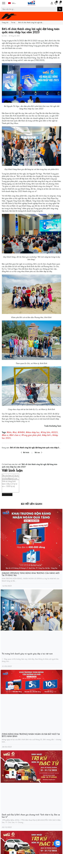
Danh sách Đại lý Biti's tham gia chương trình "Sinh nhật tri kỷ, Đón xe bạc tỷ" (31, 815)
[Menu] (3, 3)
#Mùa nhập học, (33, 432)
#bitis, (9, 432)
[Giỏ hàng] (60, 3)
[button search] (59, 9)
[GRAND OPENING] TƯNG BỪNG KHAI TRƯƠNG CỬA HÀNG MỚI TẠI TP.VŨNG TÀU (30, 574)
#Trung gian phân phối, (32, 435)
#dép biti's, (47, 435)
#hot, (15, 432)
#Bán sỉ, (5, 435)
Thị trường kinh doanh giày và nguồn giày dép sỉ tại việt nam (27, 653)
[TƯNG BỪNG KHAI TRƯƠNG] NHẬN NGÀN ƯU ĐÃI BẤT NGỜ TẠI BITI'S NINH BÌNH (31, 735)
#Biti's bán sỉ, (15, 435)
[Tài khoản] (52, 3)
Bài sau (37, 452)
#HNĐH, (21, 432)
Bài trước (26, 452)
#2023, (54, 432)
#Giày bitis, (46, 432)
